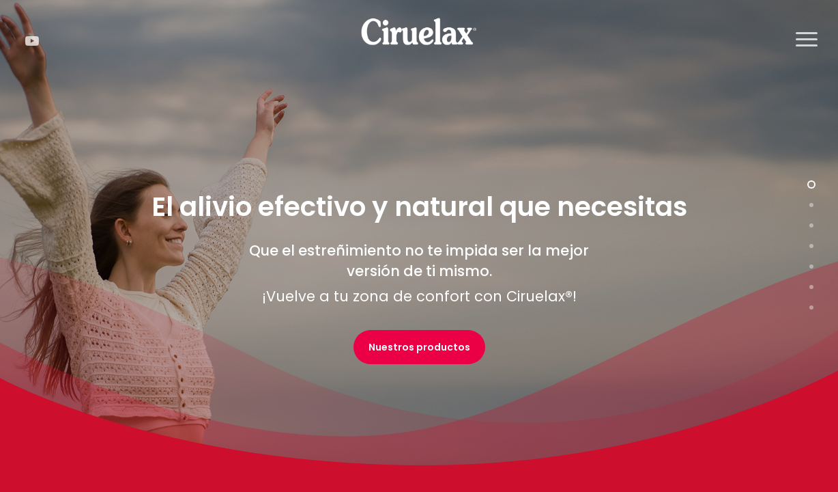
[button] (807, 39)
